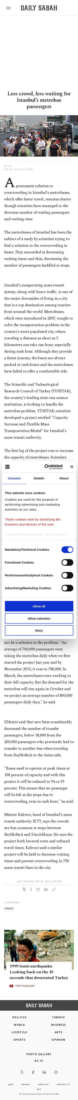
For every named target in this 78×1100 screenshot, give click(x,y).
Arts (58, 1032)
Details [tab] (39, 478)
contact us (63, 1084)
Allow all (39, 606)
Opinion (58, 1039)
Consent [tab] (14, 478)
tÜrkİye (9, 908)
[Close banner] (71, 466)
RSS (39, 1089)
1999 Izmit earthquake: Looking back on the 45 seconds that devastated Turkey (39, 972)
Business (58, 1025)
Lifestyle (19, 1032)
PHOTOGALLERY (25, 985)
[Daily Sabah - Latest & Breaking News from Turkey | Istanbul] (39, 8)
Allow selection (39, 618)
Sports (19, 1039)
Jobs (10, 1084)
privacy (25, 1084)
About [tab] (63, 478)
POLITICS (19, 1017)
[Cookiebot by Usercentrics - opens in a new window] (46, 466)
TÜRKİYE (58, 1017)
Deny (39, 630)
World (19, 1025)
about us (43, 1084)
